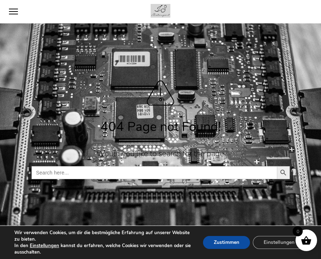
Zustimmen (226, 242)
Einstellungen (44, 245)
